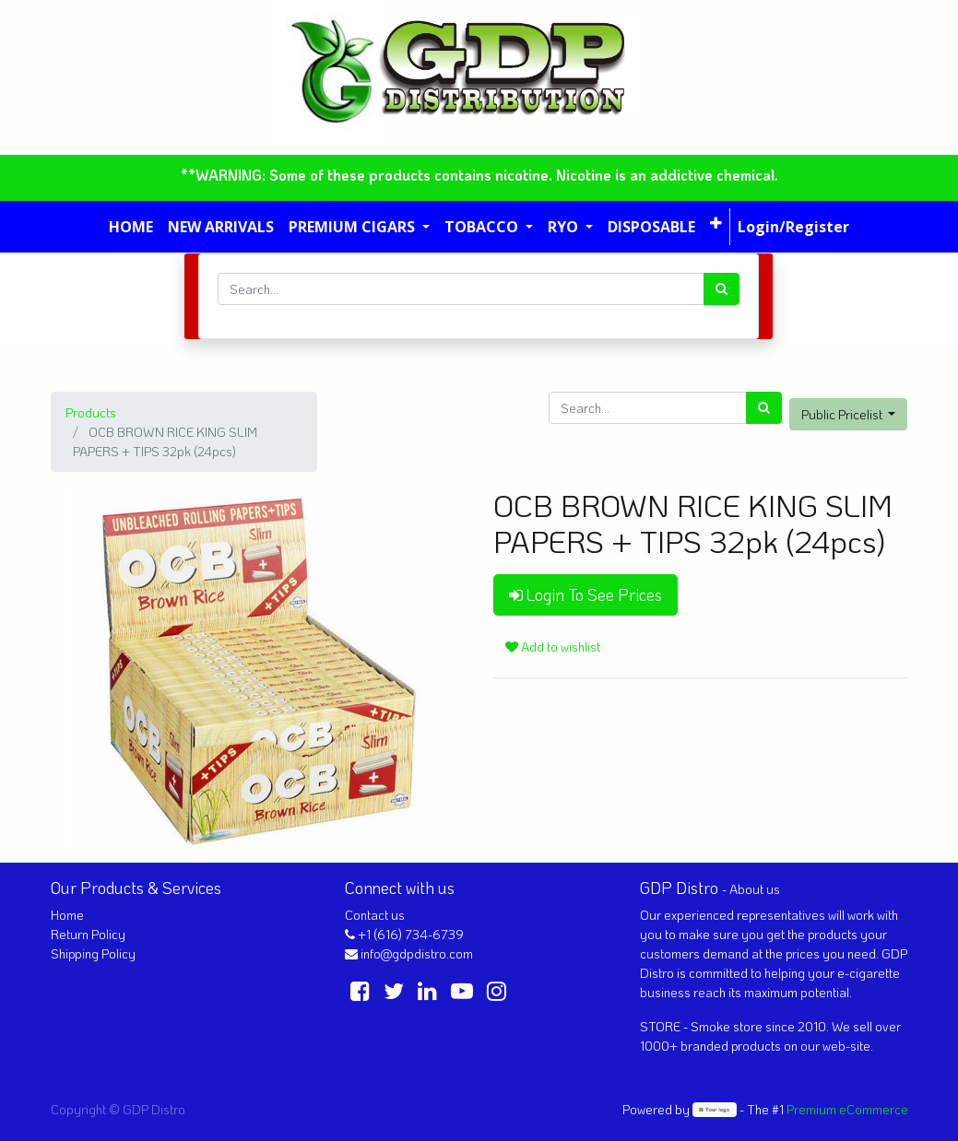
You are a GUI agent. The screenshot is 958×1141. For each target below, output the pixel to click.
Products (90, 412)
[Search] (721, 289)
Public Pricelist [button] (843, 414)
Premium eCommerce (847, 1109)
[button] (716, 223)
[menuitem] (130, 226)
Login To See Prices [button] (585, 594)
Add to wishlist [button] (552, 646)
